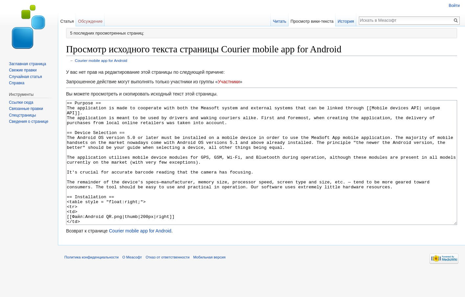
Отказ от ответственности (168, 282)
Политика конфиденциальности (91, 282)
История (346, 21)
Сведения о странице (28, 121)
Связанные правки (26, 108)
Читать (279, 21)
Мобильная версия (209, 282)
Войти (454, 5)
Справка (16, 83)
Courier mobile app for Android (101, 60)
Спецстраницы (22, 115)
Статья (67, 21)
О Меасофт (132, 282)
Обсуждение (90, 21)
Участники (229, 81)
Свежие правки (22, 70)
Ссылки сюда (21, 102)
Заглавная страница (27, 64)
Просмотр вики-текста (312, 21)
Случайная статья (25, 76)
